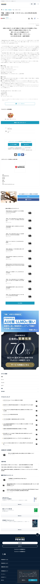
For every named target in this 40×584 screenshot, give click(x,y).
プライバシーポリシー (28, 572)
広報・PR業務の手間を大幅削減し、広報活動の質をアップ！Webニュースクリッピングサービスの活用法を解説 (19, 470)
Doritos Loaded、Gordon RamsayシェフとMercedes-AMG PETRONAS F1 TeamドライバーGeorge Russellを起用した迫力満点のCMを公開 (23, 490)
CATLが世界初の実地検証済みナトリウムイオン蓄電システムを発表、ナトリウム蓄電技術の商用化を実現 (18, 424)
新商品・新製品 (10, 128)
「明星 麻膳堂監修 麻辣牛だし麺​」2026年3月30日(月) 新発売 (14, 287)
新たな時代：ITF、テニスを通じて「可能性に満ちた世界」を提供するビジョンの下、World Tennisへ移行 (18, 434)
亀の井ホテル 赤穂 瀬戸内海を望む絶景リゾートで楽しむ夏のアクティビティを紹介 (18, 404)
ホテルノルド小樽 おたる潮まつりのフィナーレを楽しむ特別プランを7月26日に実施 (18, 443)
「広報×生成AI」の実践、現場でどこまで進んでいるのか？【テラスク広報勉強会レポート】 (17, 467)
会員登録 (20, 543)
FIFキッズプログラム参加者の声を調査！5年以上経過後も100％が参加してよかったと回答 (18, 410)
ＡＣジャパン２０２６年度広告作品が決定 (10, 414)
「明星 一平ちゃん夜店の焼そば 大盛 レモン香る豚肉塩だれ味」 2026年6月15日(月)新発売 (15, 234)
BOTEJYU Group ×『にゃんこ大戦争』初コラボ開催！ (13, 400)
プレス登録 (13, 144)
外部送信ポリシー (4, 577)
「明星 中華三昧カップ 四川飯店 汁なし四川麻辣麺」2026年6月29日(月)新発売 (15, 211)
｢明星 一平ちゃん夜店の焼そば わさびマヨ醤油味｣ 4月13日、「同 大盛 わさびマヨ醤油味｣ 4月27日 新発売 (15, 280)
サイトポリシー (3, 574)
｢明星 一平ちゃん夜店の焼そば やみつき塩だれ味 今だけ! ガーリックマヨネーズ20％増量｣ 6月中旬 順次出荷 (15, 219)
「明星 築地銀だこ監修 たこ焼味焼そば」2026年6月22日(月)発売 (15, 227)
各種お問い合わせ (4, 566)
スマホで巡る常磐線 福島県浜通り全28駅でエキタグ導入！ (14, 419)
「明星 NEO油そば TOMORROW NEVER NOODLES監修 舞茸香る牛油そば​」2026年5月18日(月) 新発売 (15, 265)
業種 (2, 376)
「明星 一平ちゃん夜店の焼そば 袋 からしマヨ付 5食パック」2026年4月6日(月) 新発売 (15, 295)
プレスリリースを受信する (19, 551)
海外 (35, 3)
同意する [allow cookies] (32, 580)
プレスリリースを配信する (19, 549)
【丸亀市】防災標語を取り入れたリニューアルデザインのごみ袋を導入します (17, 438)
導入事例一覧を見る (11, 454)
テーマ (2, 379)
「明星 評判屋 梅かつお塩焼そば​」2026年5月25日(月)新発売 (14, 257)
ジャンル (2, 382)
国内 (32, 3)
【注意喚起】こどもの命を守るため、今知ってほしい (17, 478)
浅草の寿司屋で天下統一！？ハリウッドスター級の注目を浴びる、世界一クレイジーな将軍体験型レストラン (23, 484)
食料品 (6, 9)
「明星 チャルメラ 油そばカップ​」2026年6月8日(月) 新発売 (15, 242)
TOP (3, 9)
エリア (2, 385)
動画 (2, 388)
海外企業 (2, 391)
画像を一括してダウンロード (20, 122)
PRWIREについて (4, 563)
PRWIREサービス (4, 559)
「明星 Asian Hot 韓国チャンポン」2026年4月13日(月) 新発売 (15, 272)
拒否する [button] (23, 580)
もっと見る (20, 303)
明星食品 (9, 9)
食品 (8, 132)
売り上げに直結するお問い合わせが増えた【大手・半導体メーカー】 (21, 453)
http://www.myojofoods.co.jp (8, 184)
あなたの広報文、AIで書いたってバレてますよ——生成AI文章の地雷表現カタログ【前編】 (17, 464)
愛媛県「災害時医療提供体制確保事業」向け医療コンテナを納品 (15, 428)
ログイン (26, 144)
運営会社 (2, 580)
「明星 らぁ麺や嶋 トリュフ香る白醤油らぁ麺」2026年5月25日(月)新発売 (15, 249)
